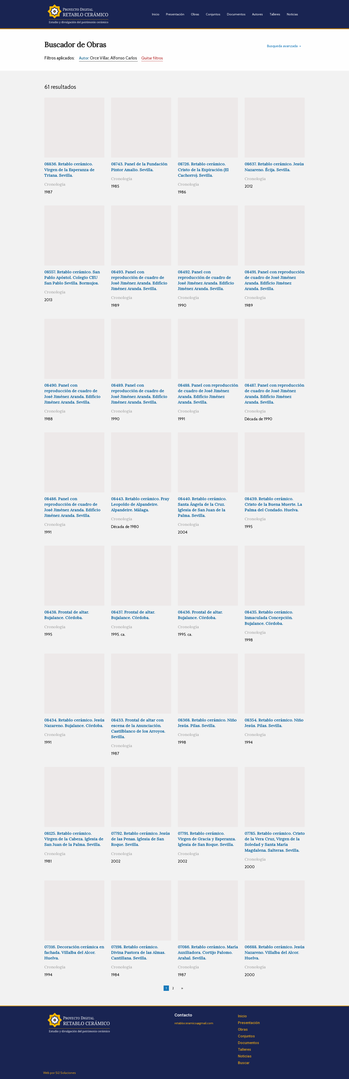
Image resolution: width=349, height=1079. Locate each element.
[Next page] (181, 988)
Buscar (244, 1063)
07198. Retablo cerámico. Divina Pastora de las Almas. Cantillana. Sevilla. (138, 952)
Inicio (155, 14)
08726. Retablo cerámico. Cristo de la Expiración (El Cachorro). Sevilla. (203, 169)
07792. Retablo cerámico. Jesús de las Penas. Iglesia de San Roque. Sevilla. (140, 839)
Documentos (236, 14)
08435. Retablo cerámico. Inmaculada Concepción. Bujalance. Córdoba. (269, 618)
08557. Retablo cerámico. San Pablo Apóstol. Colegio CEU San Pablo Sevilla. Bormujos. (72, 277)
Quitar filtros (152, 58)
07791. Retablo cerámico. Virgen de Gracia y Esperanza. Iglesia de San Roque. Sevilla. (207, 839)
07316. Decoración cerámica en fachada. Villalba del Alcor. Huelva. (74, 952)
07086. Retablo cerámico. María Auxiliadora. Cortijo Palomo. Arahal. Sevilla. (208, 952)
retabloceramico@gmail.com (193, 1023)
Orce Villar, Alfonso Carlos (108, 58)
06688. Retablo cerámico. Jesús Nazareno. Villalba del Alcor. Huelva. (274, 952)
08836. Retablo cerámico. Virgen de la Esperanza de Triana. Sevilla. (69, 169)
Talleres (275, 14)
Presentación (175, 14)
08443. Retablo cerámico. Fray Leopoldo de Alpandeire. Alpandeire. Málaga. (140, 504)
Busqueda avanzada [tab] (282, 46)
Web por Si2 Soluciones (59, 1073)
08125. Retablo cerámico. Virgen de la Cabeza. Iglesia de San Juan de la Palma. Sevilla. (73, 839)
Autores (257, 14)
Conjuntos (213, 14)
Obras (195, 14)
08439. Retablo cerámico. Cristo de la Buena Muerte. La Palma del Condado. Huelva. (273, 504)
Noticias (292, 14)
